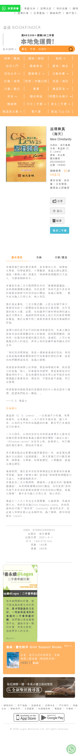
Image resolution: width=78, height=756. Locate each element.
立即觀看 (29, 708)
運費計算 (23, 13)
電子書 (36, 111)
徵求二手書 (60, 230)
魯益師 (61, 148)
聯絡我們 (55, 13)
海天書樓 (65, 144)
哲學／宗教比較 (36, 81)
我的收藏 (62, 8)
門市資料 (64, 705)
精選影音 (60, 89)
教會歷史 (36, 66)
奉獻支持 (29, 8)
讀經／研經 (36, 58)
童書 (36, 89)
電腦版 (58, 708)
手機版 (69, 708)
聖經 (60, 58)
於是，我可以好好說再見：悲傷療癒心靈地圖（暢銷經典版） (40, 657)
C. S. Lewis (60, 149)
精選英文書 (12, 111)
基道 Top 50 (60, 111)
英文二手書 (60, 104)
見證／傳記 (60, 81)
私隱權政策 (44, 708)
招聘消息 (46, 8)
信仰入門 (12, 66)
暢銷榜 (12, 104)
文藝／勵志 (12, 89)
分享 (58, 201)
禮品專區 (36, 96)
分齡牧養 (60, 73)
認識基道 (36, 705)
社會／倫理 (12, 81)
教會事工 (36, 73)
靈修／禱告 (60, 66)
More (68, 646)
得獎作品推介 (60, 96)
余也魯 (61, 154)
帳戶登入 (71, 13)
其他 (12, 96)
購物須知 (8, 705)
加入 (57, 211)
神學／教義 (12, 58)
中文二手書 (36, 104)
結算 (57, 221)
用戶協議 (22, 705)
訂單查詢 (39, 13)
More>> (10, 638)
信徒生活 (12, 73)
